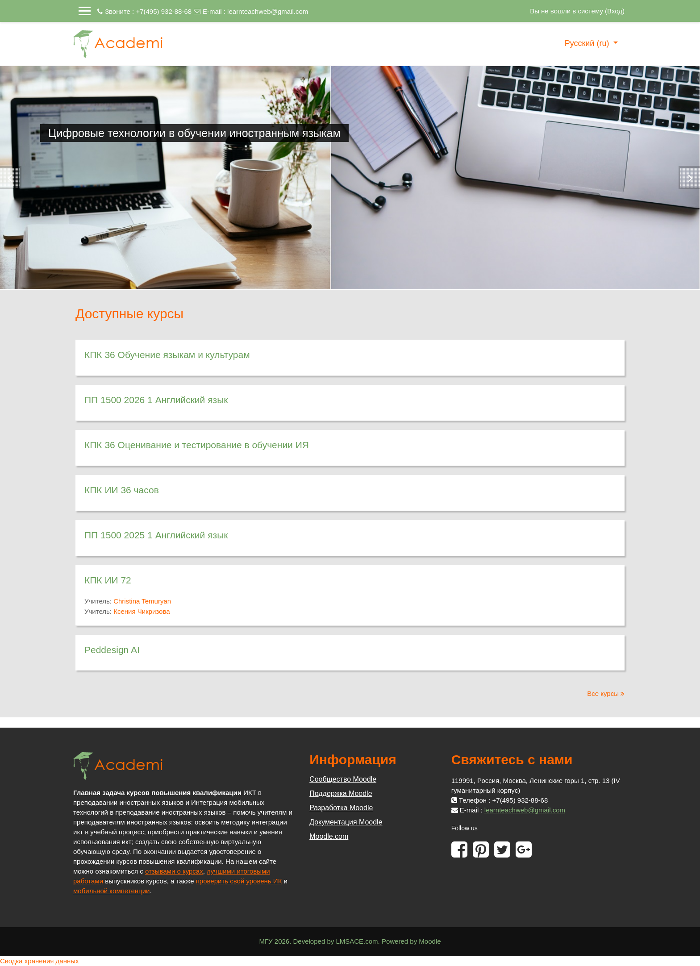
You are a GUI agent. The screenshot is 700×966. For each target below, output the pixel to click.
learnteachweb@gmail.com (267, 11)
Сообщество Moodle (342, 779)
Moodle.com (328, 836)
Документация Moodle (345, 822)
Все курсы (603, 693)
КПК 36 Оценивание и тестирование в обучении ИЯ (196, 445)
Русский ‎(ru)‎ (588, 43)
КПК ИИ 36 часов (121, 490)
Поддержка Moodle (340, 793)
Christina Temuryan (142, 601)
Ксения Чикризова (141, 611)
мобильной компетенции (111, 891)
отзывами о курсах (174, 871)
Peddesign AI (112, 650)
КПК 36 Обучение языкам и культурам (167, 355)
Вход (614, 11)
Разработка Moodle (341, 808)
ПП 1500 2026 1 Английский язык (156, 400)
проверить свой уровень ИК (239, 881)
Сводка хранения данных (39, 961)
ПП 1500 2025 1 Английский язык (156, 535)
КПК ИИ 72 (107, 580)
